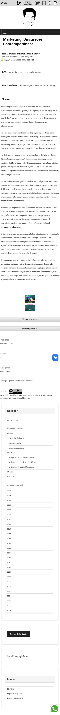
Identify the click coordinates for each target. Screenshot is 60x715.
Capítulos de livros (16, 438)
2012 (9, 557)
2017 (9, 533)
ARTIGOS (11, 452)
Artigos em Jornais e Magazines (21, 467)
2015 (9, 543)
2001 (9, 610)
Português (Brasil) (15, 698)
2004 (9, 595)
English (10, 688)
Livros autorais (15, 443)
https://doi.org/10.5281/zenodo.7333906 (24, 72)
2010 (9, 567)
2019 (9, 524)
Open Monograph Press (17, 656)
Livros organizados (16, 448)
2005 (9, 591)
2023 (9, 505)
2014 (9, 548)
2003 (9, 600)
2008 (9, 576)
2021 (9, 514)
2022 (9, 509)
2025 (9, 495)
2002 (9, 605)
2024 (9, 500)
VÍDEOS (10, 476)
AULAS (10, 471)
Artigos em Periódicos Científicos (22, 462)
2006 (9, 586)
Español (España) (14, 693)
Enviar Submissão (18, 634)
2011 (8, 562)
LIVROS (10, 433)
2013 (9, 552)
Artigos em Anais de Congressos (21, 457)
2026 (9, 490)
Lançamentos (12, 420)
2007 (9, 581)
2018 (9, 529)
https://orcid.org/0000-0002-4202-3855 (19, 60)
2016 (9, 538)
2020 (9, 519)
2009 (9, 572)
